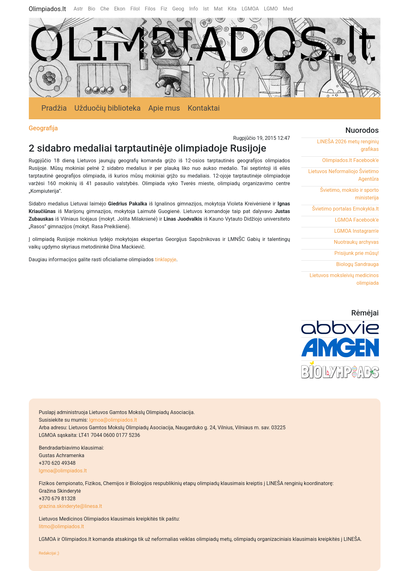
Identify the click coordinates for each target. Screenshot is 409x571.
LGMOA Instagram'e (356, 231)
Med (288, 9)
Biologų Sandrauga (357, 264)
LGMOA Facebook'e (357, 220)
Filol (135, 9)
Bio (91, 9)
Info (193, 9)
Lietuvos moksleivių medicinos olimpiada (344, 279)
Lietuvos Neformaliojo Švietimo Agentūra (343, 175)
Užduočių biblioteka (107, 108)
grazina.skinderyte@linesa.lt (70, 506)
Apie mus (164, 108)
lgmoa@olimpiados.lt (113, 420)
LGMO (271, 9)
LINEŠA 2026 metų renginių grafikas (348, 145)
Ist (206, 9)
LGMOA (250, 9)
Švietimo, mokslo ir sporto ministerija (349, 194)
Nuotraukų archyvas (356, 242)
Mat (218, 9)
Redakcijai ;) (49, 553)
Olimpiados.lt (47, 9)
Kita (232, 9)
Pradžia (54, 108)
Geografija (43, 128)
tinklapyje (165, 259)
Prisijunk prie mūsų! (357, 253)
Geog (178, 9)
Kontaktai (204, 108)
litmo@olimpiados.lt (61, 526)
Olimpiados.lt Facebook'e (350, 160)
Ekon (119, 9)
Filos (150, 9)
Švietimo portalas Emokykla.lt (345, 209)
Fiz (164, 9)
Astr (78, 9)
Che (104, 9)
